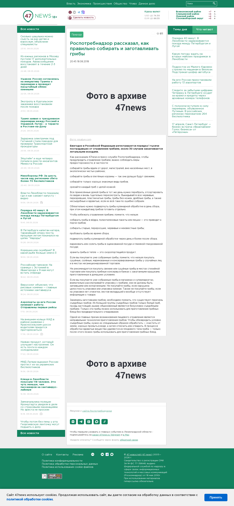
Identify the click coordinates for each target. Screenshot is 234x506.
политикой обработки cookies (30, 499)
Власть (70, 4)
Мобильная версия (70, 12)
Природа (77, 35)
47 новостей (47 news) (139, 455)
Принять (216, 497)
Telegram (107, 454)
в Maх (126, 435)
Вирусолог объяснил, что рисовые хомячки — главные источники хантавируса (40, 290)
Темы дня (180, 29)
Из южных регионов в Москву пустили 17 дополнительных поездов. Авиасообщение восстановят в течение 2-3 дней (40, 64)
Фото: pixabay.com (80, 140)
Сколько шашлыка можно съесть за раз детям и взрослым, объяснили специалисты (40, 42)
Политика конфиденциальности (62, 461)
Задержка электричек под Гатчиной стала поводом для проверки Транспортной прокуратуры (40, 145)
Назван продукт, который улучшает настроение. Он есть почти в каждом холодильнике (40, 348)
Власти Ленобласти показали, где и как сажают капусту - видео (40, 198)
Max (111, 454)
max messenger (83, 12)
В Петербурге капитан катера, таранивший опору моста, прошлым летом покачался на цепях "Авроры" (40, 236)
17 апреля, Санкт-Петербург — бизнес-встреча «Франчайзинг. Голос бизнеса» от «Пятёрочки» (191, 128)
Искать (214, 3)
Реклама (78, 455)
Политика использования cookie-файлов (67, 467)
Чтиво (133, 4)
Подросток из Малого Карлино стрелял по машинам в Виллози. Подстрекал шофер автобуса (192, 69)
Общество (120, 4)
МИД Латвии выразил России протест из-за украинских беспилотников (40, 367)
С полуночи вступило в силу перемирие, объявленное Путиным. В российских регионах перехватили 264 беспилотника (190, 111)
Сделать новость (83, 18)
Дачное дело (147, 4)
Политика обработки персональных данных (70, 464)
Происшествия (102, 4)
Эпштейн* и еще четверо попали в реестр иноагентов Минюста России (40, 163)
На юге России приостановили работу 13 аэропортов (191, 81)
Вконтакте (92, 454)
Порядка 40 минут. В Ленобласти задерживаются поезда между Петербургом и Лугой (191, 42)
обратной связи (129, 440)
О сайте (47, 455)
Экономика (84, 4)
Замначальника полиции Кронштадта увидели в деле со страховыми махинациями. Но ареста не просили (40, 408)
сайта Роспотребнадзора (97, 411)
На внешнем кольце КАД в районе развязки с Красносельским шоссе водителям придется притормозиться (40, 327)
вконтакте (74, 12)
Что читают (204, 29)
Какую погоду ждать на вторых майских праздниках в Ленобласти (191, 56)
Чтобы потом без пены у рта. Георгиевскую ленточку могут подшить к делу (40, 427)
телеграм (78, 12)
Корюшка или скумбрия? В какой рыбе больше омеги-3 (40, 254)
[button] (73, 421)
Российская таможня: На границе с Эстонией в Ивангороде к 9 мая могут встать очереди (40, 271)
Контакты (62, 455)
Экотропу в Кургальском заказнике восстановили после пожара (40, 106)
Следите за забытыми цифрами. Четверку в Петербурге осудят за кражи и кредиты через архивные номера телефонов (192, 94)
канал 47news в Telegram (106, 435)
